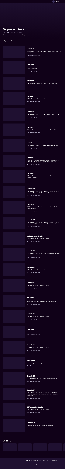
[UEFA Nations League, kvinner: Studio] (55, 447)
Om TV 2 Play (29, 460)
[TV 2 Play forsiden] (12, 1)
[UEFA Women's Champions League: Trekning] (25, 447)
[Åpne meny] (61, 1)
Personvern (54, 460)
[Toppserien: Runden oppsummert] (40, 447)
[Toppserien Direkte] (10, 447)
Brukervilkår (48, 460)
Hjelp (43, 460)
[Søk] (25, 1)
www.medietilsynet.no (48, 464)
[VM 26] (40, 1)
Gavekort (39, 460)
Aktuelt (34, 460)
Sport (28, 1)
